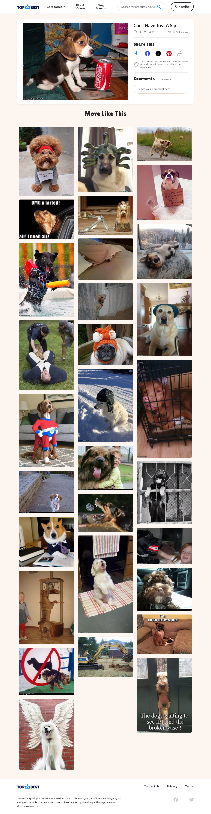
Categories (56, 6)
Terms (189, 786)
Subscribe (182, 7)
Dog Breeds (101, 7)
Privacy (172, 786)
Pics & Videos (80, 7)
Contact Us (151, 786)
